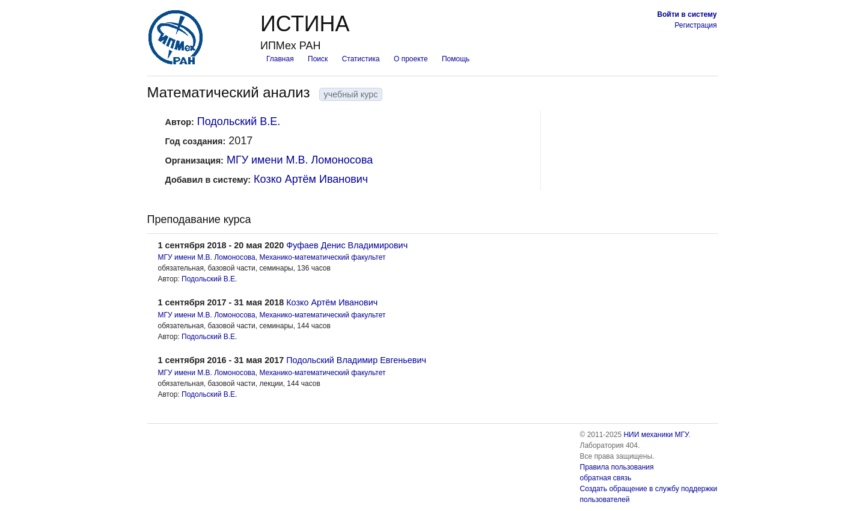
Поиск (318, 59)
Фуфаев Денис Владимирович (347, 245)
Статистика (361, 59)
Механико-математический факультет (322, 257)
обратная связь (606, 478)
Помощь (455, 59)
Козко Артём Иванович (311, 179)
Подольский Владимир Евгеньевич (356, 360)
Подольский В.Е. (239, 121)
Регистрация (695, 25)
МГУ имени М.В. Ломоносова (300, 160)
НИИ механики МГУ (655, 434)
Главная (280, 59)
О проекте (411, 59)
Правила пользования (617, 467)
